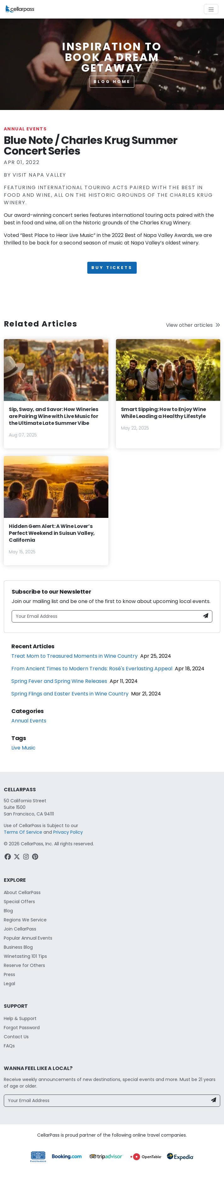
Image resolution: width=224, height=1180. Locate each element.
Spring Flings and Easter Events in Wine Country (70, 693)
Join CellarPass (20, 929)
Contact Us (16, 1037)
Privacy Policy (68, 832)
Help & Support (20, 1018)
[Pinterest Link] (35, 857)
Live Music (23, 747)
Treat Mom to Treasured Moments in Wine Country (74, 656)
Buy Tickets (112, 268)
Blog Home (112, 82)
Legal (9, 983)
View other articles (193, 325)
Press (9, 974)
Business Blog (18, 947)
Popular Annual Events (28, 938)
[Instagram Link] (26, 857)
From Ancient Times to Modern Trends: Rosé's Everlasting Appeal (91, 668)
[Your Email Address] (106, 616)
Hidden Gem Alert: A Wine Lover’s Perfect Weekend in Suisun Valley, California (52, 533)
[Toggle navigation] (211, 9)
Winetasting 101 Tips (25, 956)
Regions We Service (25, 920)
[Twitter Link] (17, 857)
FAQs (9, 1046)
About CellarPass (22, 892)
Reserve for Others (24, 965)
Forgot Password (22, 1027)
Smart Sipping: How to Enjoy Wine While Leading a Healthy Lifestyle (163, 413)
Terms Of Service (23, 832)
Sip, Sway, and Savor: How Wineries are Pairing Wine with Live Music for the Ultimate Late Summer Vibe (53, 416)
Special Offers (19, 901)
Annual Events (25, 129)
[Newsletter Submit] (205, 616)
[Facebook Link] (8, 857)
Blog (8, 911)
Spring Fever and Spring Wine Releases (59, 681)
